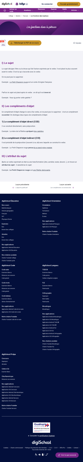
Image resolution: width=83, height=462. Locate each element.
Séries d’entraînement (8, 301)
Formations (45, 211)
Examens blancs (7, 272)
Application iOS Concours (9, 389)
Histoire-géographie (7, 211)
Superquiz (45, 296)
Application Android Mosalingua (51, 316)
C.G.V (55, 448)
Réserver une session (8, 275)
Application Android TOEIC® (50, 322)
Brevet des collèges (8, 229)
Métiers (44, 213)
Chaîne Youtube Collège (9, 258)
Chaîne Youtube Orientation (50, 234)
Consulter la (41, 435)
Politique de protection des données (36, 448)
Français (4, 213)
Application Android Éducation (11, 247)
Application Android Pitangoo (51, 224)
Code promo (46, 275)
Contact (76, 448)
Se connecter (47, 4)
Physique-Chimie (7, 219)
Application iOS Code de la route (11, 312)
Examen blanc (6, 371)
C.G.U (50, 448)
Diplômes (45, 208)
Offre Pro (62, 448)
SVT (3, 216)
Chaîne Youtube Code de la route (11, 319)
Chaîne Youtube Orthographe (51, 349)
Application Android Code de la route (12, 309)
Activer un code (13, 10)
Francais (25, 16)
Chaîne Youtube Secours (9, 408)
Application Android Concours (10, 387)
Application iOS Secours (9, 401)
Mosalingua (45, 309)
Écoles (44, 216)
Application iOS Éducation (9, 250)
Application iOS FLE (48, 331)
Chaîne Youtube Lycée (8, 260)
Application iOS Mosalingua (50, 319)
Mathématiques (6, 208)
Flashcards (45, 288)
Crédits (69, 448)
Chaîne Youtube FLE (48, 346)
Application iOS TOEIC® (49, 325)
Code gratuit (5, 278)
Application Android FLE (49, 328)
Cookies (5, 448)
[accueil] (5, 10)
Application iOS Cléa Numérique (11, 395)
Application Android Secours (10, 398)
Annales (4, 364)
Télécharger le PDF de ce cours (24, 43)
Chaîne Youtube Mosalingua (50, 344)
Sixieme (18, 16)
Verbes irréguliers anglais (50, 278)
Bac (3, 227)
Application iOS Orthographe (50, 336)
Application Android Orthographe (52, 333)
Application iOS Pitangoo (49, 227)
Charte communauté (16, 448)
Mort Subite (45, 299)
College (11, 16)
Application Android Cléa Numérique (12, 392)
